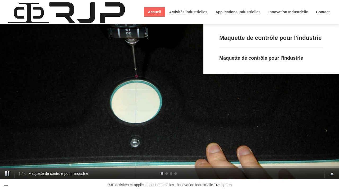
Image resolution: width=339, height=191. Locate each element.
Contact (323, 12)
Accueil (154, 12)
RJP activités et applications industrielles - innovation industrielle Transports (170, 185)
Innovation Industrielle (288, 12)
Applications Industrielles (237, 12)
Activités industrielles (188, 12)
